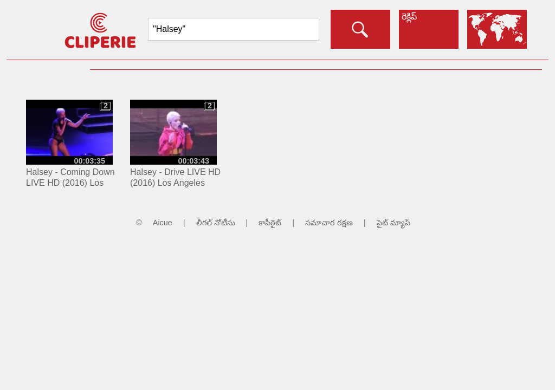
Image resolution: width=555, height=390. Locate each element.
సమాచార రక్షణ (329, 222)
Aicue (162, 222)
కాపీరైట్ (270, 222)
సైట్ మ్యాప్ (393, 222)
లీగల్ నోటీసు (215, 222)
